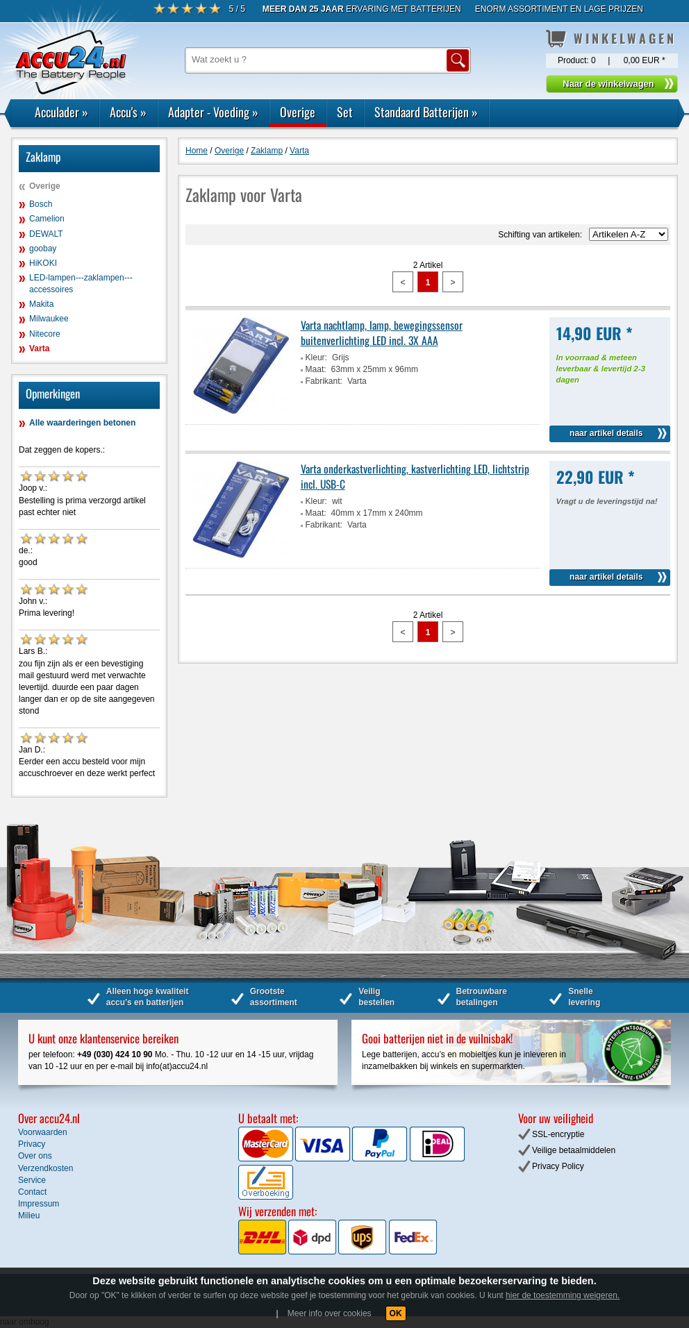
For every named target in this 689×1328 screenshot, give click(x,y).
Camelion (47, 219)
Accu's (128, 112)
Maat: (316, 369)
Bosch (40, 204)
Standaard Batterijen (426, 112)
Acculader (61, 112)
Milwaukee (49, 318)
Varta (39, 348)
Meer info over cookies (330, 1313)
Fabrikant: (324, 381)
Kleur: (316, 357)
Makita (41, 304)
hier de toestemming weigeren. (563, 1295)
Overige (297, 112)
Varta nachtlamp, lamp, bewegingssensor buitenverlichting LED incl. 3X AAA (382, 332)
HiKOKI (43, 263)
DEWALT (46, 234)
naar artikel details (606, 433)
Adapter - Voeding (213, 112)
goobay (42, 248)
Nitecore (44, 334)
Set (345, 112)
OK (396, 1313)
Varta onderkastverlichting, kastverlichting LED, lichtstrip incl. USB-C (415, 476)
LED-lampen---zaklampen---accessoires (81, 283)
